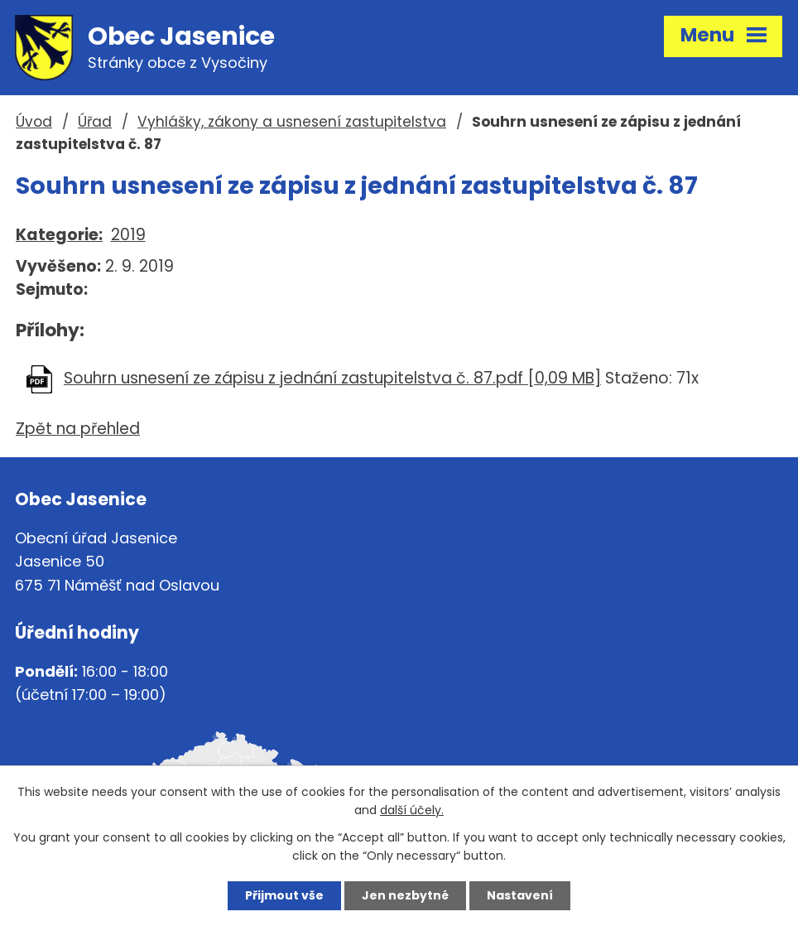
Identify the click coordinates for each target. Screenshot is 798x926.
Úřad (95, 122)
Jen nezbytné (405, 895)
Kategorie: (59, 235)
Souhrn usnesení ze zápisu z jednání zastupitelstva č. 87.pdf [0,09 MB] (332, 378)
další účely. (412, 811)
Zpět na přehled (78, 428)
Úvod (34, 122)
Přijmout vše (284, 895)
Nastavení (520, 895)
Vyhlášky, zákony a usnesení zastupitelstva (291, 122)
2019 (128, 235)
